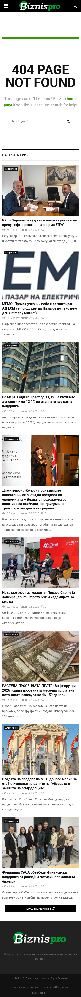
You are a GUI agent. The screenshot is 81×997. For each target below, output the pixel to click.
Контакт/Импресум (56, 987)
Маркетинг (38, 992)
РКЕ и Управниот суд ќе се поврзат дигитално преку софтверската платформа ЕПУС (39, 222)
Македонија (11, 439)
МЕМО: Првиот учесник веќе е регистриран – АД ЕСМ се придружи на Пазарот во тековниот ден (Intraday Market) (40, 308)
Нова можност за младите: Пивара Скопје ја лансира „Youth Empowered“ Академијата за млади (38, 597)
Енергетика (11, 169)
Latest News (15, 155)
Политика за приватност (25, 987)
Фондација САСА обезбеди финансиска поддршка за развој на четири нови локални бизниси (38, 876)
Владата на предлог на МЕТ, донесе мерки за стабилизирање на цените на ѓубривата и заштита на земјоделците (39, 783)
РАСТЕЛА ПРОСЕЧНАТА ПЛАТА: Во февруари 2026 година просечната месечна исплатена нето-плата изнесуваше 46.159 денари (39, 690)
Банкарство (11, 345)
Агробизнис (11, 728)
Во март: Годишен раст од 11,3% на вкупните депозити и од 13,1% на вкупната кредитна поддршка (38, 401)
